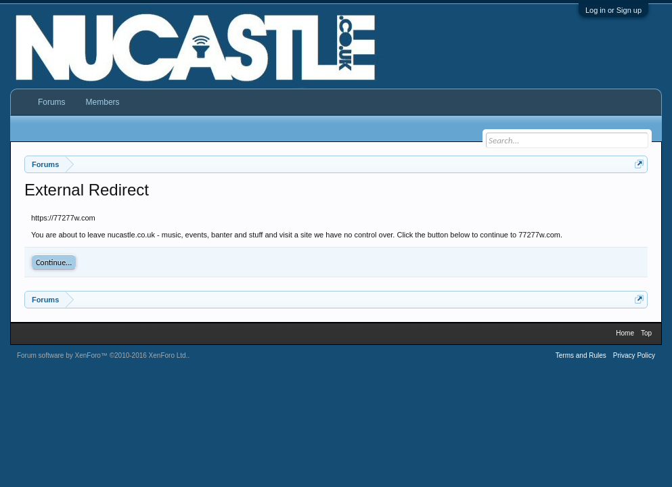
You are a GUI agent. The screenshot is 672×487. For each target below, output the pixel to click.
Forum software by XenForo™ (102, 355)
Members (103, 102)
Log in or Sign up (613, 10)
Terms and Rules (581, 355)
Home (625, 333)
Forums (52, 102)
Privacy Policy (634, 355)
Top (646, 333)
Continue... (54, 262)
